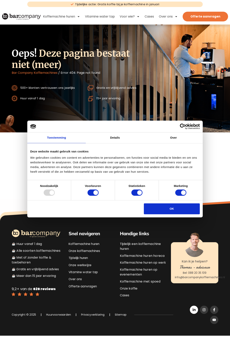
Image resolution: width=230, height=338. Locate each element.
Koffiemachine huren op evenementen (138, 272)
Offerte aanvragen (83, 285)
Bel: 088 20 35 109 (194, 273)
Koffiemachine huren (61, 16)
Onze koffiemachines (85, 251)
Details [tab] (115, 137)
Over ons (168, 16)
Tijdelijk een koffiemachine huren (140, 246)
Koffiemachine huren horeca (142, 256)
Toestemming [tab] (56, 137)
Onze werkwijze (81, 265)
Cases (149, 16)
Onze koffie (129, 289)
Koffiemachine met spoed (140, 282)
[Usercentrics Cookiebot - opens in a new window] (183, 126)
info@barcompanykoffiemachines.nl (200, 278)
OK (172, 208)
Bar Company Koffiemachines (35, 72)
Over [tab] (173, 137)
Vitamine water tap (100, 16)
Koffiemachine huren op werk (143, 263)
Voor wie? (130, 16)
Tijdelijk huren (79, 258)
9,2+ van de (34, 289)
